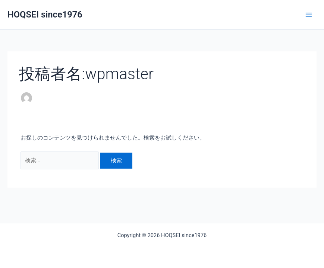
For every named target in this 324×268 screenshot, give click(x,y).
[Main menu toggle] (309, 15)
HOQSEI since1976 (44, 14)
